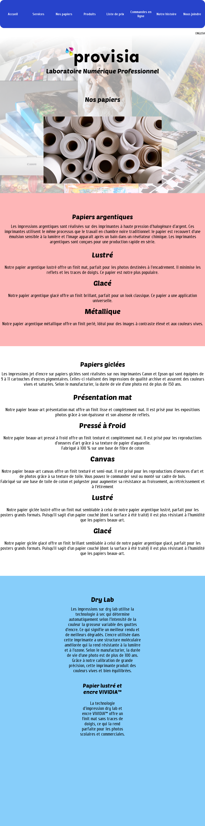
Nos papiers (64, 14)
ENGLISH (200, 33)
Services (38, 14)
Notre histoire (166, 14)
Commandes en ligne (140, 14)
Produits (90, 14)
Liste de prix (115, 14)
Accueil (13, 14)
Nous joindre (192, 14)
